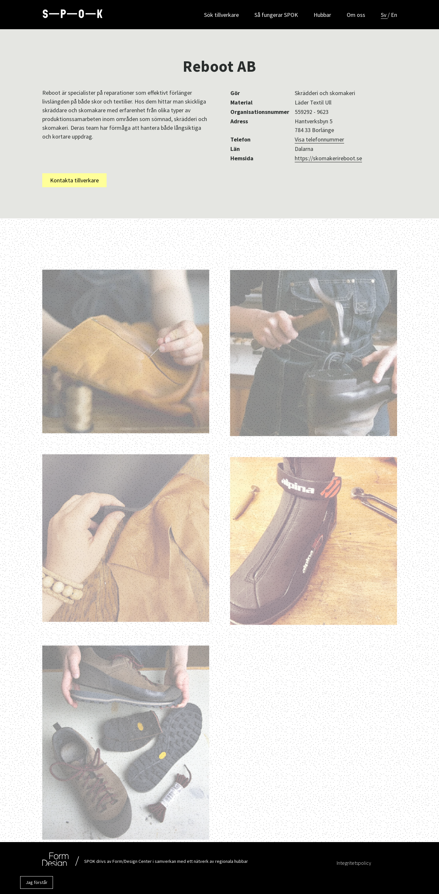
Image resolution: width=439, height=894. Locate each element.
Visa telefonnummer (319, 139)
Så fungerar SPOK (276, 14)
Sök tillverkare (221, 14)
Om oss (356, 14)
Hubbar (322, 14)
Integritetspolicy (354, 863)
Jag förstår (36, 882)
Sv (384, 14)
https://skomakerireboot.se (328, 158)
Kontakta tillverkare (74, 180)
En (394, 14)
